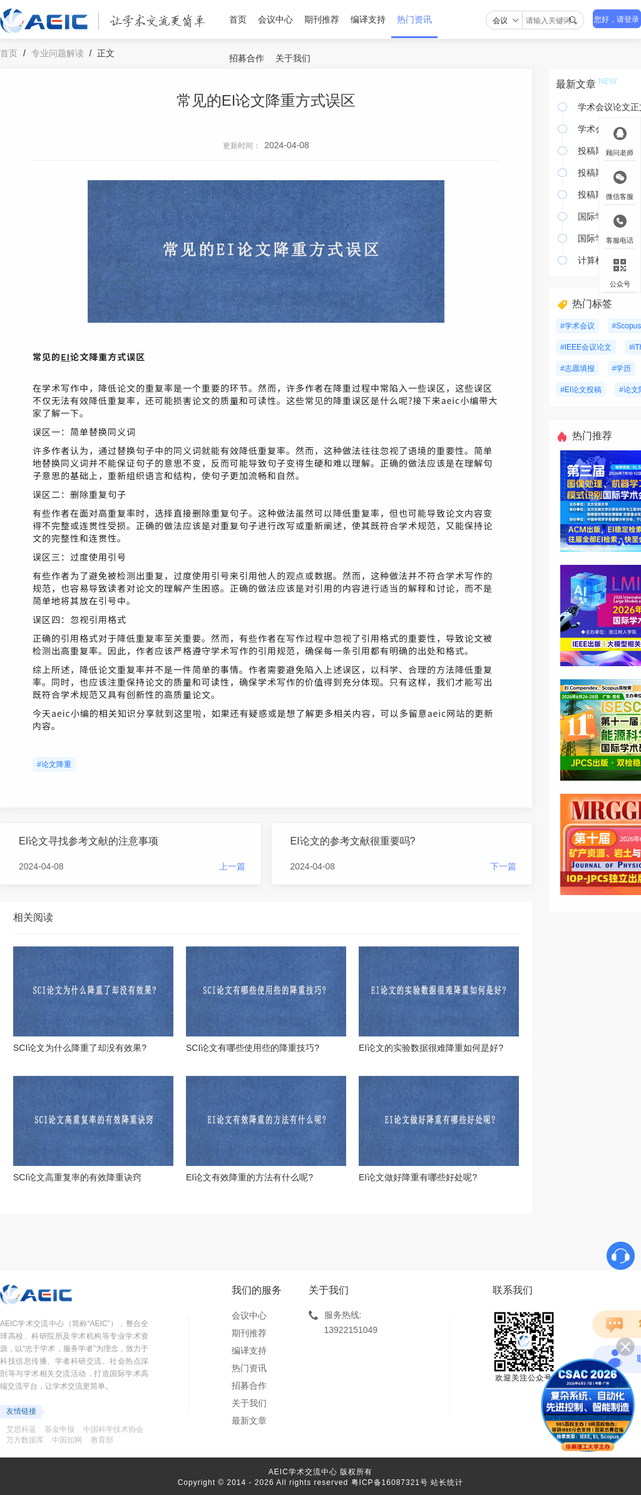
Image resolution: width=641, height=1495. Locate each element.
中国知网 (67, 1440)
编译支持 (368, 19)
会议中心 (275, 19)
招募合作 (246, 58)
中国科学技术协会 (113, 1429)
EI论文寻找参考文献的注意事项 (88, 841)
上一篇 (232, 866)
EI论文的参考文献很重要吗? (353, 841)
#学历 (622, 368)
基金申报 (59, 1429)
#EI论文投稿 (581, 389)
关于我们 (292, 58)
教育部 (102, 1440)
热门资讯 (414, 19)
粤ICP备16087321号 (389, 1482)
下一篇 (503, 866)
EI (65, 356)
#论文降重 (54, 764)
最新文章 (249, 1421)
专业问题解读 (57, 53)
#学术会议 (577, 326)
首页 (238, 19)
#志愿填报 (577, 368)
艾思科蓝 (21, 1429)
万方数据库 (25, 1440)
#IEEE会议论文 (586, 347)
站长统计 (447, 1482)
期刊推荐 (321, 19)
